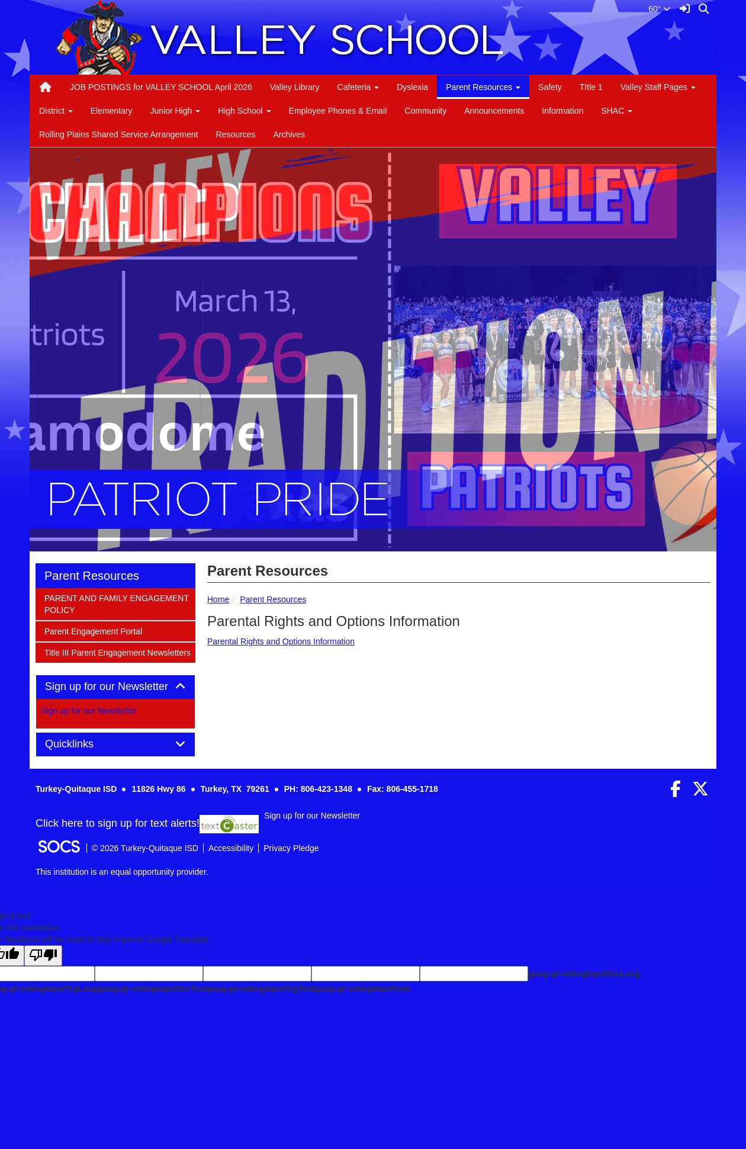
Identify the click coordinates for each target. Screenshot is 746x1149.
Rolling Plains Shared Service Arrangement (118, 134)
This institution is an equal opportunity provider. (122, 872)
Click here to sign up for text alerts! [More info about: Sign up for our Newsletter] (118, 823)
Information (562, 110)
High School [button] (244, 110)
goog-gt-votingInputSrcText (152, 988)
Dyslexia (412, 87)
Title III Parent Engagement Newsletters (117, 651)
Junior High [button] (175, 110)
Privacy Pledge (291, 848)
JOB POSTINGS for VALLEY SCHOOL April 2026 (161, 87)
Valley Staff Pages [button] (658, 87)
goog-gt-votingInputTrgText (260, 988)
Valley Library (295, 87)
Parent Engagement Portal (93, 630)
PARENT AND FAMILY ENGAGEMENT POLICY (116, 603)
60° (659, 9)
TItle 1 (591, 87)
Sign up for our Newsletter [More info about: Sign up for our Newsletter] (89, 710)
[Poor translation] (43, 955)
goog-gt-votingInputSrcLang (584, 973)
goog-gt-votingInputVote (362, 988)
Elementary (112, 110)
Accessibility (230, 848)
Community (425, 110)
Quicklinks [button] (82, 744)
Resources (235, 134)
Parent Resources (273, 599)
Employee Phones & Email (338, 110)
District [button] (56, 110)
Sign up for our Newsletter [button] (115, 686)
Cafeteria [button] (358, 87)
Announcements (494, 110)
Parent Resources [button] (483, 87)
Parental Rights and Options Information (281, 641)
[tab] (115, 687)
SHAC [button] (616, 110)
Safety (550, 87)
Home (218, 599)
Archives (289, 134)
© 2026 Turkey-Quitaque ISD (145, 848)
